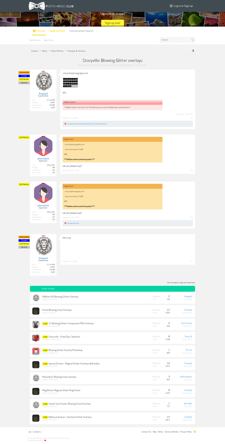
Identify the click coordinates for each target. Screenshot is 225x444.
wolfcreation (186, 376)
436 (53, 168)
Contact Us (146, 432)
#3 (192, 217)
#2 (192, 170)
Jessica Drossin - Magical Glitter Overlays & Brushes (74, 363)
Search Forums (35, 40)
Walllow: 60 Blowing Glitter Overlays (60, 296)
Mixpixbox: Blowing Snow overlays (59, 376)
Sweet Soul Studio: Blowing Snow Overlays (70, 403)
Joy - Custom (34, 432)
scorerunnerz (71, 124)
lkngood (128, 65)
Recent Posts (49, 40)
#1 (192, 118)
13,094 (52, 103)
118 (53, 173)
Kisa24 (188, 336)
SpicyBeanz (46, 339)
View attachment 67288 (74, 149)
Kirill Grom (46, 326)
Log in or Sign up (181, 6)
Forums (40, 30)
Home (160, 432)
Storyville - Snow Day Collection (64, 336)
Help (154, 432)
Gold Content (57, 30)
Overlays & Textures (102, 65)
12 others (97, 124)
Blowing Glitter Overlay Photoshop (66, 350)
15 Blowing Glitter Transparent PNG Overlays (71, 323)
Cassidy (45, 313)
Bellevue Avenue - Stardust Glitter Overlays (70, 417)
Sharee (79, 124)
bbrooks (188, 403)
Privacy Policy (186, 432)
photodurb (86, 124)
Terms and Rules (171, 432)
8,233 (53, 108)
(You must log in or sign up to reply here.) (181, 283)
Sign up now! (112, 23)
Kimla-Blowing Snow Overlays (57, 310)
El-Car (189, 350)
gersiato (45, 353)
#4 (192, 261)
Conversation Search (81, 30)
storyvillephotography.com (75, 73)
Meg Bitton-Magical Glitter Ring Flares (61, 390)
